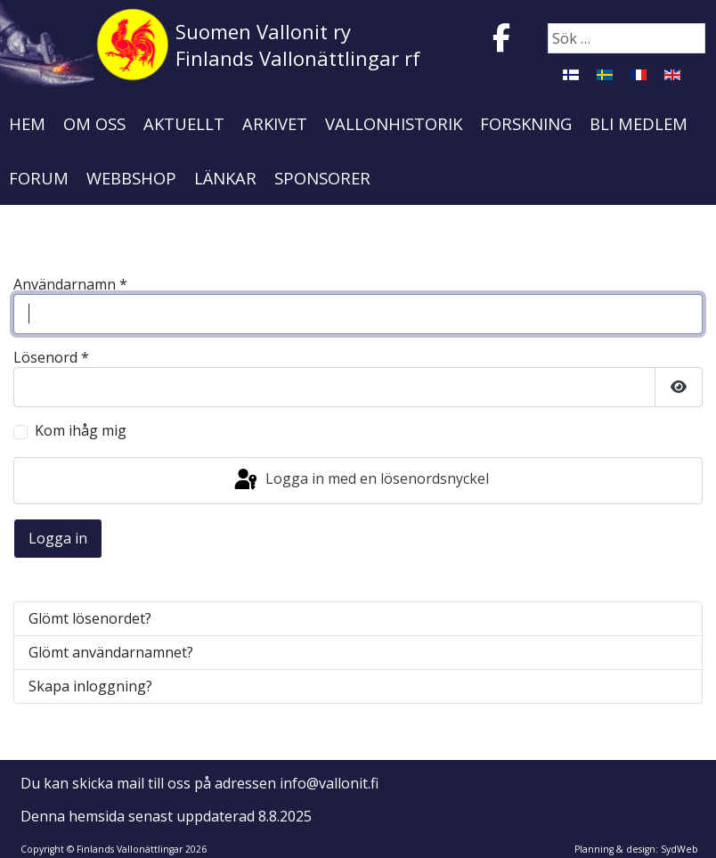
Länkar (225, 178)
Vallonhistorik (393, 123)
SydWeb (679, 849)
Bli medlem (639, 123)
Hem (27, 123)
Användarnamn (70, 284)
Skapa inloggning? (90, 686)
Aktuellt (183, 123)
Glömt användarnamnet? (110, 652)
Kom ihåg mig (80, 430)
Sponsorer (322, 178)
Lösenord (51, 357)
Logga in (57, 538)
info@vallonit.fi (329, 783)
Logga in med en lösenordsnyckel (360, 480)
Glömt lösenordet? (89, 618)
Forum (39, 178)
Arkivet (274, 123)
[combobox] (626, 38)
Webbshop (131, 178)
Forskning (526, 123)
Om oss (94, 123)
